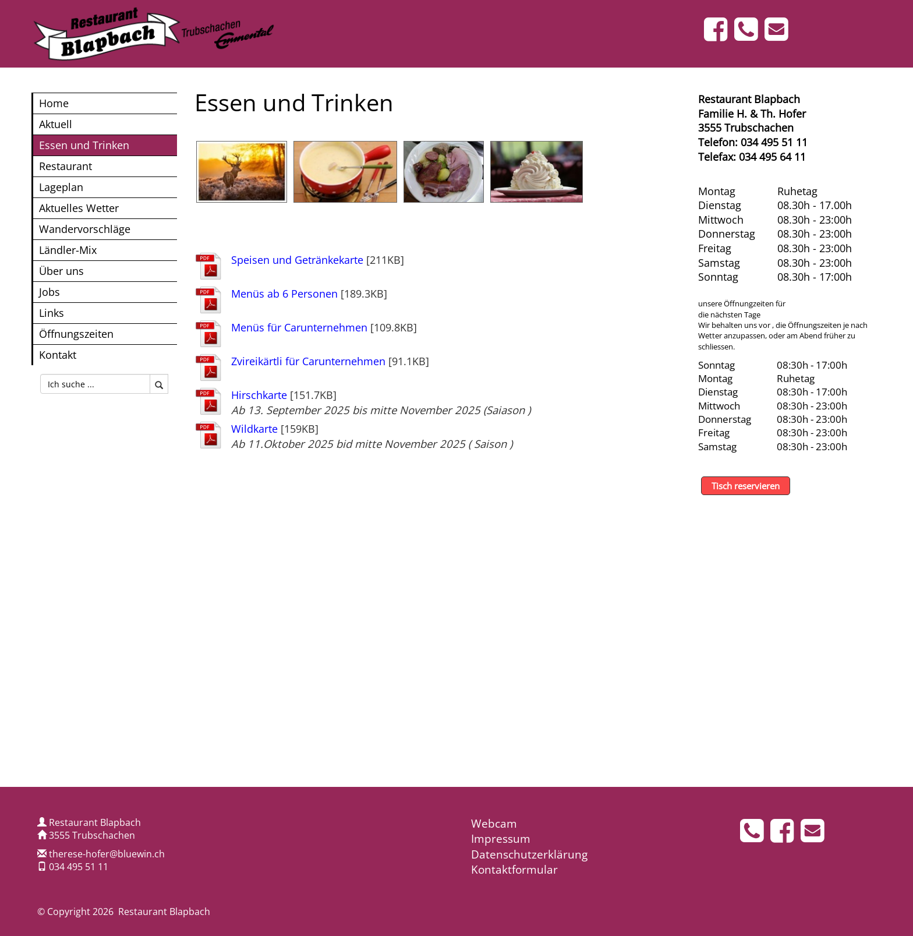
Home (54, 103)
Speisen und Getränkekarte (297, 259)
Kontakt (57, 354)
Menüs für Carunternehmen (299, 327)
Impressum (500, 838)
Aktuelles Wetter (79, 207)
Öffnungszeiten (76, 333)
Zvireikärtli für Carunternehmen (308, 361)
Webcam (494, 823)
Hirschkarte (259, 394)
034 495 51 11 (78, 866)
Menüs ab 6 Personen (284, 293)
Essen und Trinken (84, 144)
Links (51, 312)
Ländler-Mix (68, 249)
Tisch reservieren (746, 486)
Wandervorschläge (84, 228)
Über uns (61, 270)
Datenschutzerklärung (529, 854)
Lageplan (61, 186)
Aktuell (55, 123)
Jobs (49, 291)
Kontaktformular (514, 869)
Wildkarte (254, 428)
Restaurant (65, 165)
